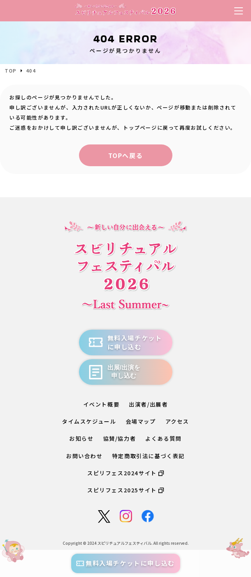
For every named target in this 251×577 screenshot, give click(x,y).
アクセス (177, 421)
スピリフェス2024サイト (125, 473)
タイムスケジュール (89, 421)
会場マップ (141, 421)
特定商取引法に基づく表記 (148, 456)
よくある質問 (163, 438)
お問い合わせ (84, 456)
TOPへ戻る (125, 155)
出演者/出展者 (148, 404)
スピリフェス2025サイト (125, 490)
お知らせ (81, 438)
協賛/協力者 (119, 438)
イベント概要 (101, 404)
